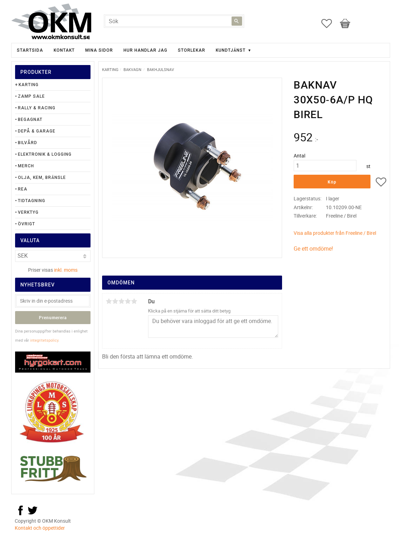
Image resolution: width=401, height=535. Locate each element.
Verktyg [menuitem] (28, 212)
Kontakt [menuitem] (64, 50)
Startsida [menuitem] (30, 50)
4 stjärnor (128, 301)
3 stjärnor (122, 301)
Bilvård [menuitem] (27, 142)
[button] (330, 23)
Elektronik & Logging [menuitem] (45, 154)
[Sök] (237, 21)
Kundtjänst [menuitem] (231, 50)
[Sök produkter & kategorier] (174, 21)
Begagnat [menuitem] (30, 119)
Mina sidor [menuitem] (99, 50)
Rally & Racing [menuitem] (36, 107)
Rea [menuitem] (22, 189)
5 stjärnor (134, 301)
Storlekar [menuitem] (191, 50)
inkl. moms (66, 269)
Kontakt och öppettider (40, 527)
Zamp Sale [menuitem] (31, 96)
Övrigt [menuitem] (26, 223)
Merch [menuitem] (26, 165)
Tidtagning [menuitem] (31, 200)
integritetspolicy (44, 340)
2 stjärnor (115, 301)
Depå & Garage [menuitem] (36, 131)
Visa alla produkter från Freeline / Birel (335, 233)
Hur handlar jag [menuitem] (145, 50)
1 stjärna (109, 301)
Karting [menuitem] (29, 84)
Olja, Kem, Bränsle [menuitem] (42, 177)
